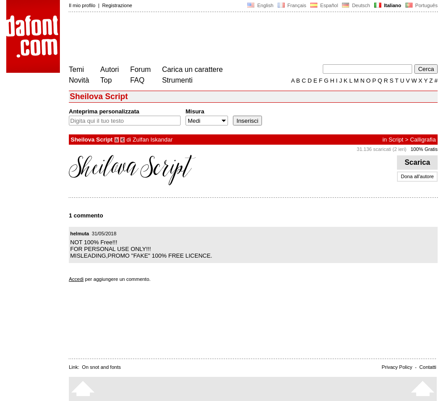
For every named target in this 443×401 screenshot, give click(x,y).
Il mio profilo (82, 5)
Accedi (76, 279)
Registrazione (117, 5)
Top (106, 80)
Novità (79, 80)
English (260, 5)
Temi (76, 69)
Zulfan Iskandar (153, 139)
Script (395, 139)
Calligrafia (423, 139)
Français (292, 5)
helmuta (79, 233)
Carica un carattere (192, 69)
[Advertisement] (231, 39)
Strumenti (177, 80)
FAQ (137, 80)
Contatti (427, 367)
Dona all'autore (417, 176)
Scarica (417, 162)
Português (421, 5)
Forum (140, 69)
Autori (109, 69)
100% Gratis (424, 149)
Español (324, 5)
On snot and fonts (101, 367)
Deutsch (356, 5)
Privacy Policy (397, 367)
